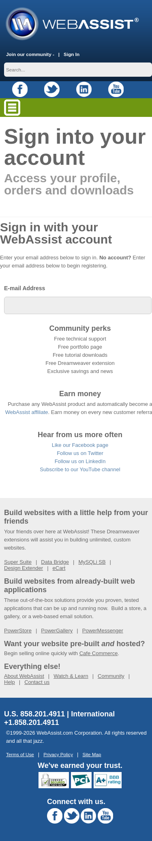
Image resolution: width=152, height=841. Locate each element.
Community (111, 676)
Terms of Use (20, 754)
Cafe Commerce (98, 653)
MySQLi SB (91, 562)
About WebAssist (24, 676)
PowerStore (18, 631)
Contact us (36, 682)
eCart (59, 568)
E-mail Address (24, 288)
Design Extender (23, 568)
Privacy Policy (58, 754)
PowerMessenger (102, 631)
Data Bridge (55, 562)
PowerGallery (57, 631)
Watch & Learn (71, 676)
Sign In (71, 54)
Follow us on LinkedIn (80, 461)
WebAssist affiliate (26, 412)
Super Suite (18, 562)
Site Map (91, 754)
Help (9, 682)
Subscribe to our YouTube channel (80, 469)
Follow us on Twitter (80, 453)
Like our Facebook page (80, 445)
